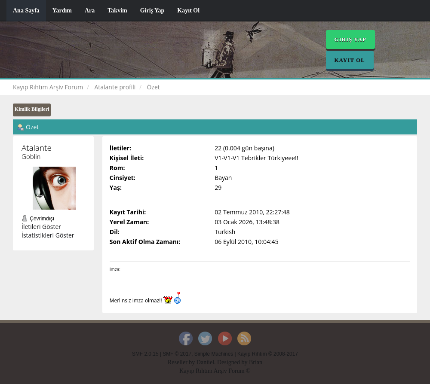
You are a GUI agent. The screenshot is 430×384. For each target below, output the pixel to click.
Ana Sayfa (26, 10)
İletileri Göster (41, 226)
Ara (90, 10)
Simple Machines (213, 354)
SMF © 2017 (177, 354)
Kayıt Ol (188, 10)
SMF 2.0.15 (145, 354)
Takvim (117, 10)
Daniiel (205, 362)
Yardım (62, 10)
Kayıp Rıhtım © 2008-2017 (267, 354)
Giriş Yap (152, 10)
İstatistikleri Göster (48, 235)
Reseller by (182, 362)
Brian (255, 362)
